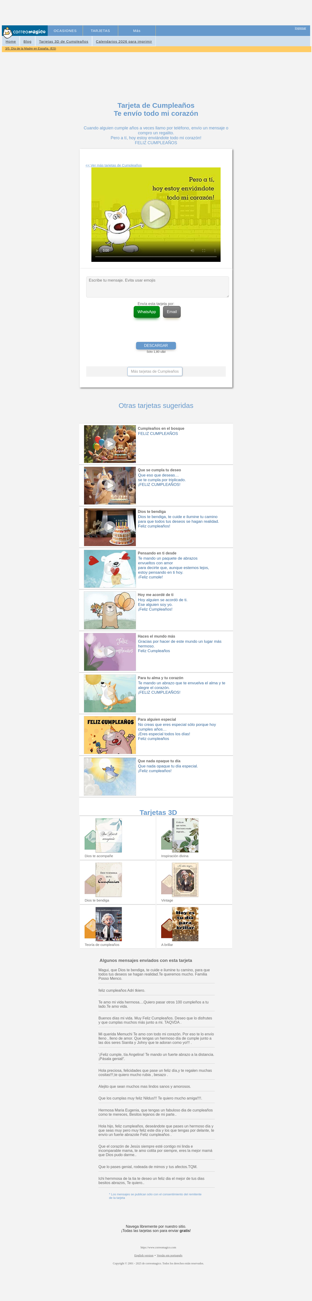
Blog (27, 41)
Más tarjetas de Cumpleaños (155, 371)
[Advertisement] (134, 13)
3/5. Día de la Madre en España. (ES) (30, 48)
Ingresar (300, 28)
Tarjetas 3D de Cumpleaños (63, 41)
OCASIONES (65, 31)
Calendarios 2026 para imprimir (124, 41)
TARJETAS (100, 31)
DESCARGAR (156, 346)
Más (136, 31)
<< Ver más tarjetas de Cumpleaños (114, 165)
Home (11, 41)
